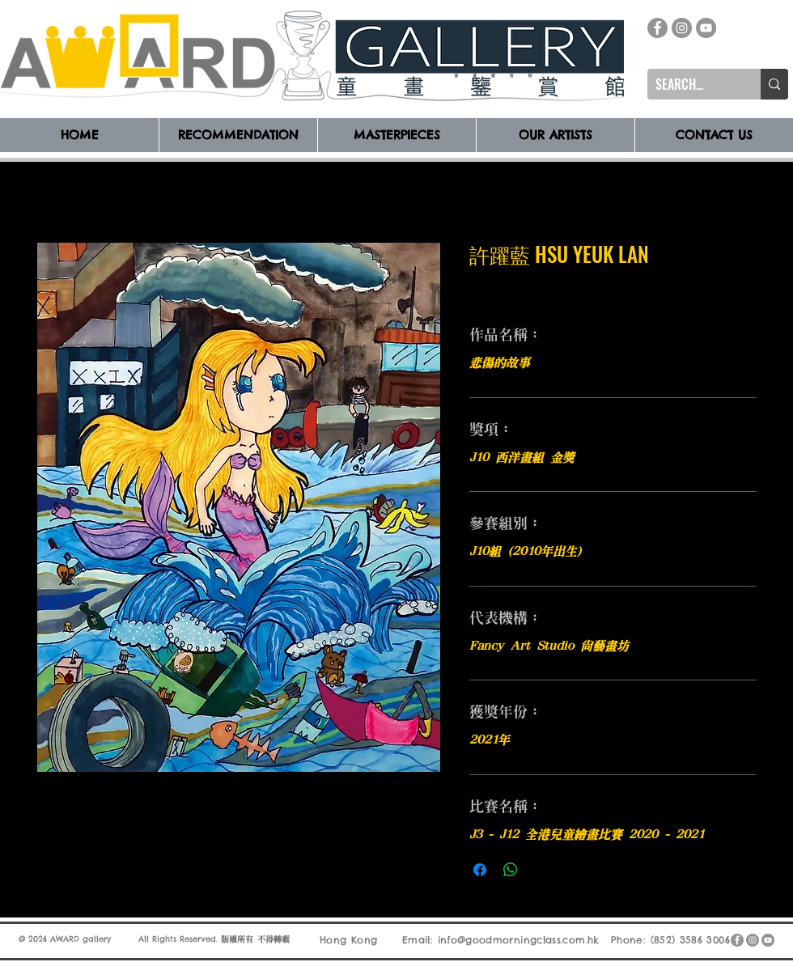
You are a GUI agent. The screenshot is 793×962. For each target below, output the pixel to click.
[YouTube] (706, 28)
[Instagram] (682, 28)
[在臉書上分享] (480, 869)
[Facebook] (657, 28)
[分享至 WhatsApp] (510, 869)
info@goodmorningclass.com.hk (519, 940)
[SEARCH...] (691, 84)
